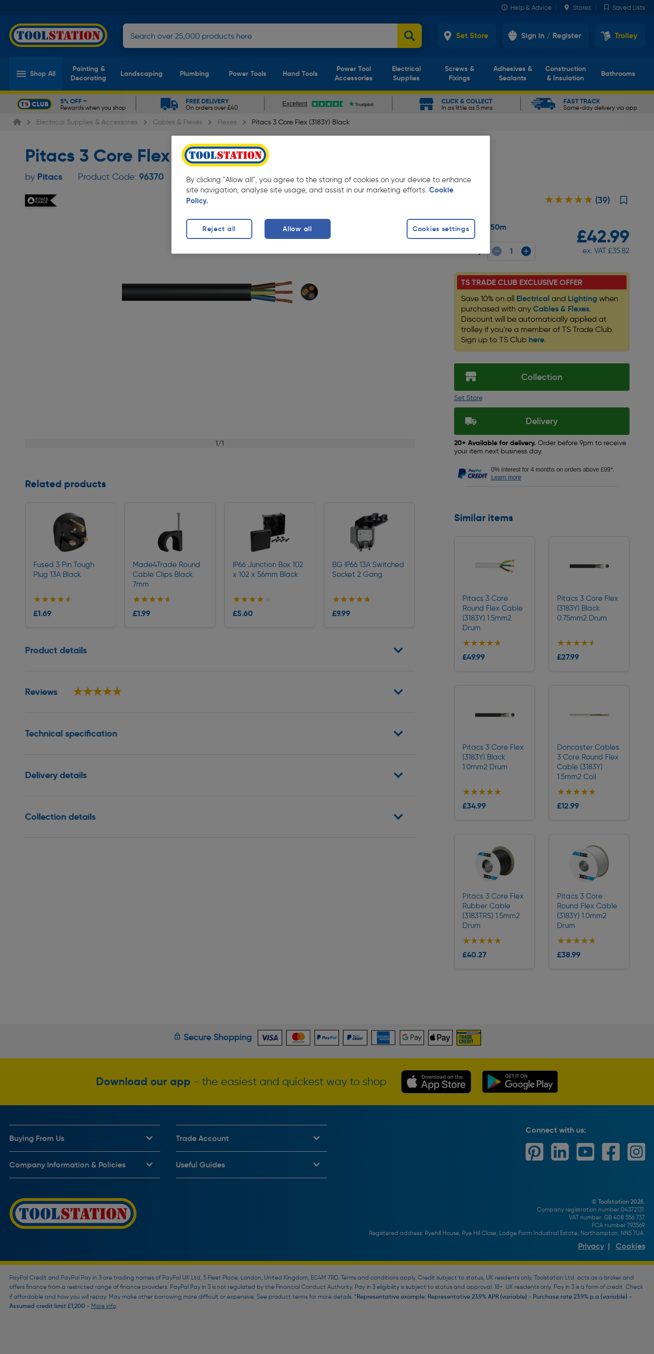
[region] (330, 195)
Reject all (219, 228)
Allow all (297, 228)
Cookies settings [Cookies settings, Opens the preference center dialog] (440, 228)
